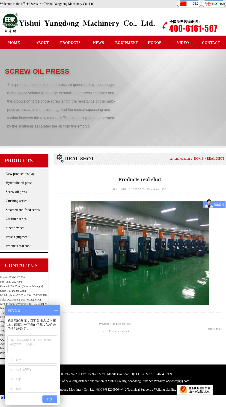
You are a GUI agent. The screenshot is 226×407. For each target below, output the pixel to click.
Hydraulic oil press (19, 183)
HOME (14, 43)
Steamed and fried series (23, 210)
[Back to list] (215, 329)
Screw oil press (16, 192)
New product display (20, 174)
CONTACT (211, 43)
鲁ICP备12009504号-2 (111, 389)
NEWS (98, 43)
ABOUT (42, 43)
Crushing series (16, 201)
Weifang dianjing (165, 389)
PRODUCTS (70, 43)
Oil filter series (16, 219)
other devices (15, 228)
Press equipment (17, 237)
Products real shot (18, 246)
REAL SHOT (215, 158)
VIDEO (183, 43)
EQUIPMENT (126, 43)
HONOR (155, 43)
